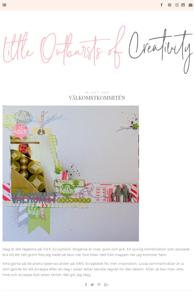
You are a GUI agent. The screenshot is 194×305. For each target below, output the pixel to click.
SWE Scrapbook (57, 249)
